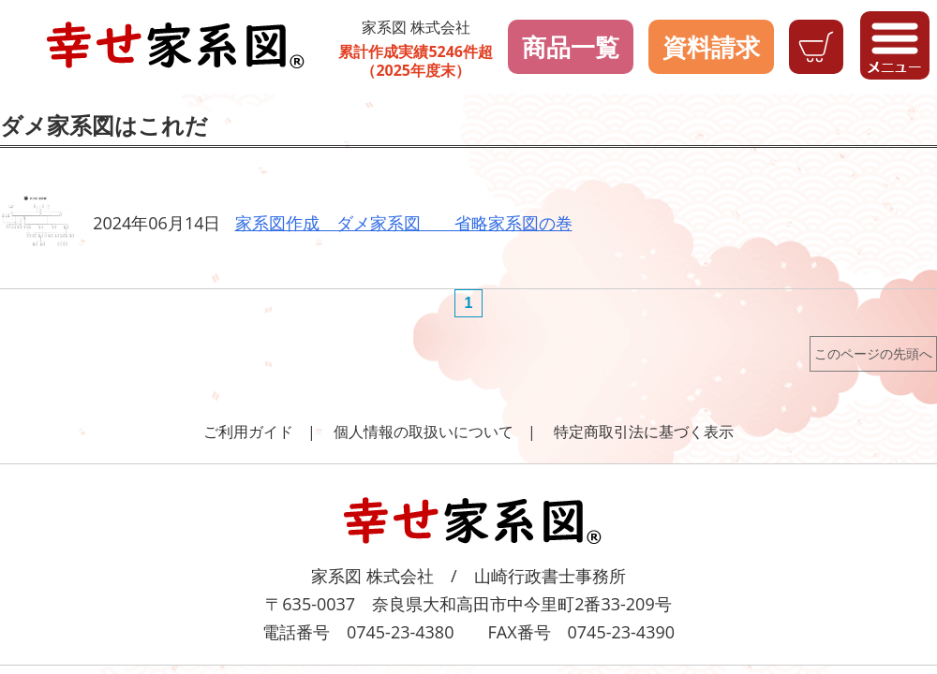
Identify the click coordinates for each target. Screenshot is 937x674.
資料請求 (711, 47)
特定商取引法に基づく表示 (644, 431)
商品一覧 (570, 47)
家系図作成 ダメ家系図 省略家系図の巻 (404, 223)
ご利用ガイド (248, 431)
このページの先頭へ (873, 353)
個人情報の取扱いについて (423, 431)
